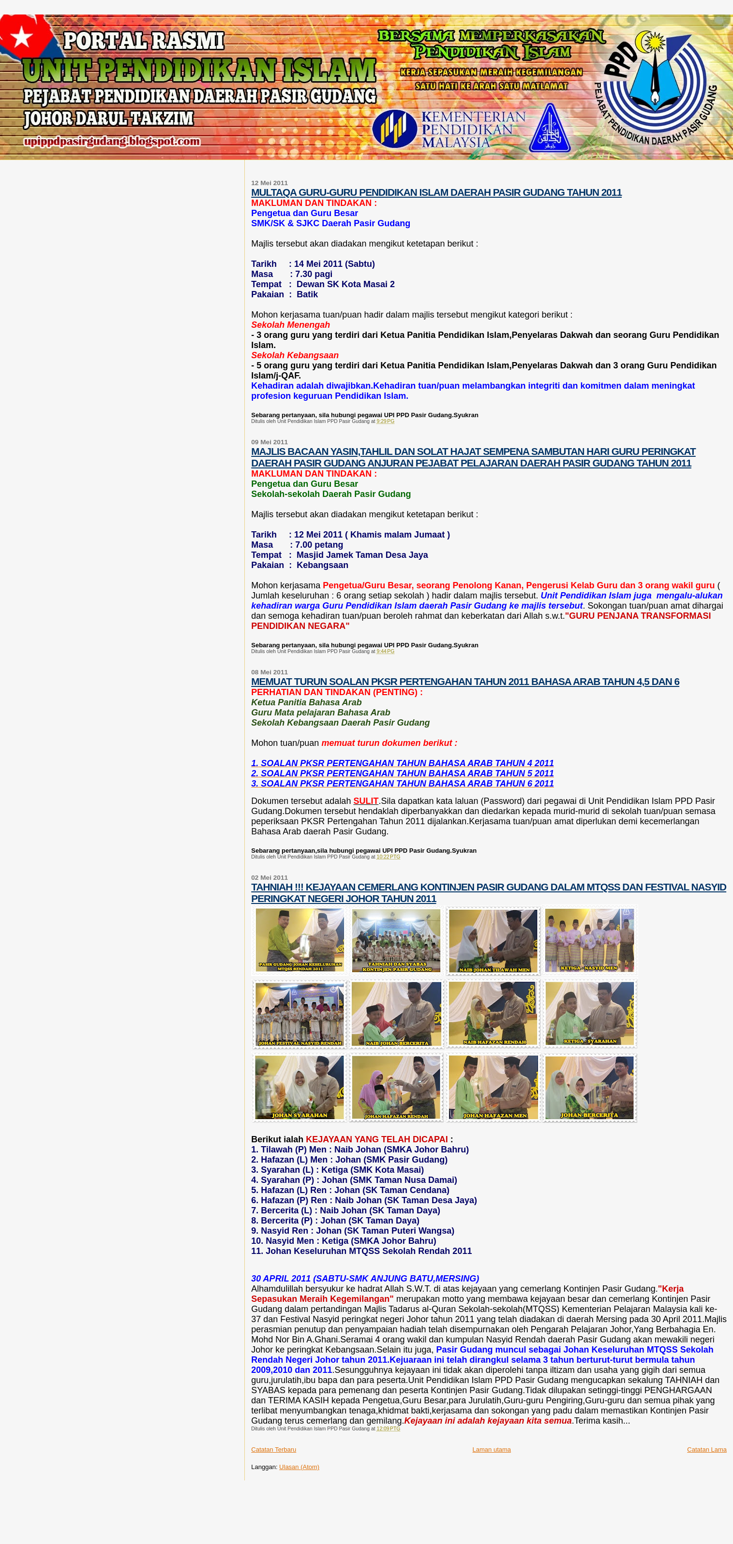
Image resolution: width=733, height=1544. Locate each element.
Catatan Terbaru (273, 1449)
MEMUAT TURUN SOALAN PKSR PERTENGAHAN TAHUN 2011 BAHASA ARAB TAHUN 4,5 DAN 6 (465, 681)
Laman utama (492, 1449)
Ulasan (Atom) (299, 1467)
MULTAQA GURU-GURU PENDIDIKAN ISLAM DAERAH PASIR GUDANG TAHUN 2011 (436, 192)
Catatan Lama (707, 1449)
